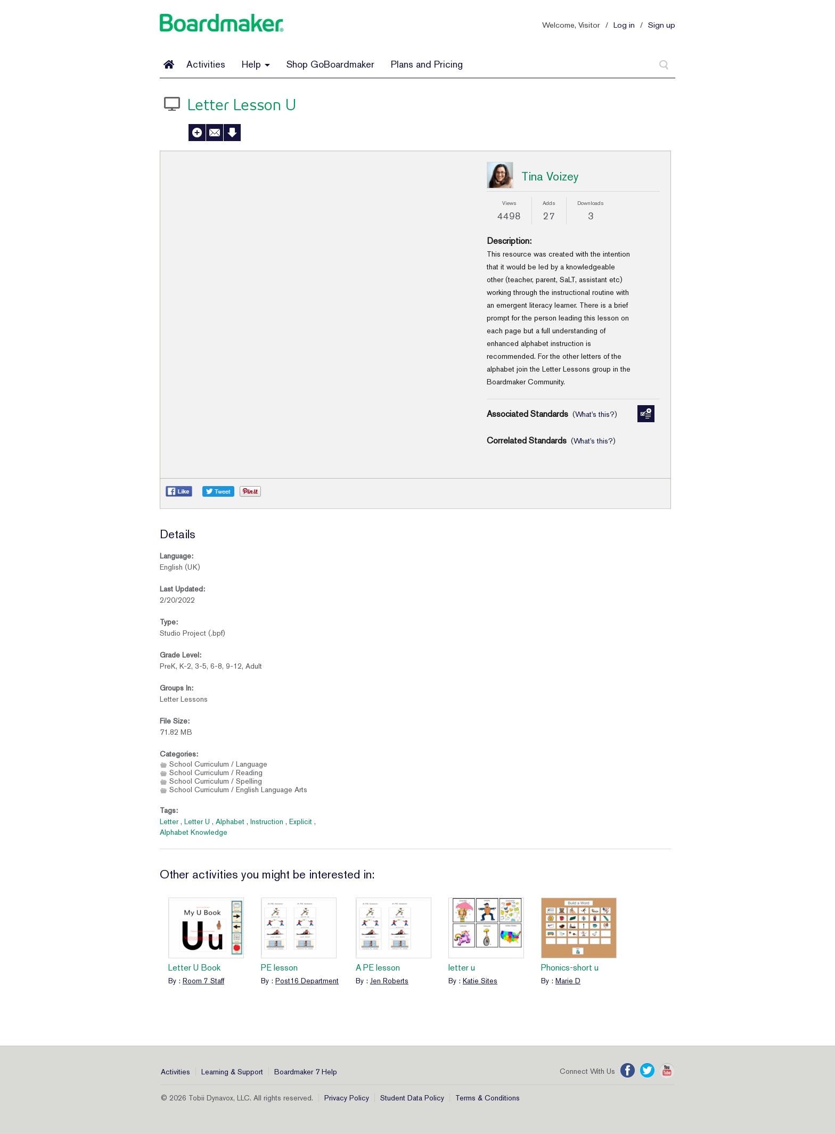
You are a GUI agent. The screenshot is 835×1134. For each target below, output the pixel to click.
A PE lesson (378, 968)
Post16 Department (307, 980)
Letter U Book (194, 968)
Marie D (567, 980)
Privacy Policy (346, 1098)
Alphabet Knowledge (193, 832)
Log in (624, 24)
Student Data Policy (412, 1098)
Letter (169, 821)
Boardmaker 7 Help (305, 1071)
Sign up (661, 24)
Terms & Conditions (487, 1098)
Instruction (266, 821)
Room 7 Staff (203, 980)
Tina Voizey (550, 176)
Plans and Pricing (427, 64)
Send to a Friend (214, 132)
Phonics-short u (570, 968)
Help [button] (256, 64)
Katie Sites (480, 980)
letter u (461, 968)
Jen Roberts (389, 980)
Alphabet (230, 821)
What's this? (595, 414)
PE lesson (279, 968)
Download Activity (232, 132)
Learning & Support (232, 1071)
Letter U (197, 821)
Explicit (300, 821)
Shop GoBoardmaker (330, 64)
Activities (205, 64)
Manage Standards (645, 413)
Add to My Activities (197, 132)
